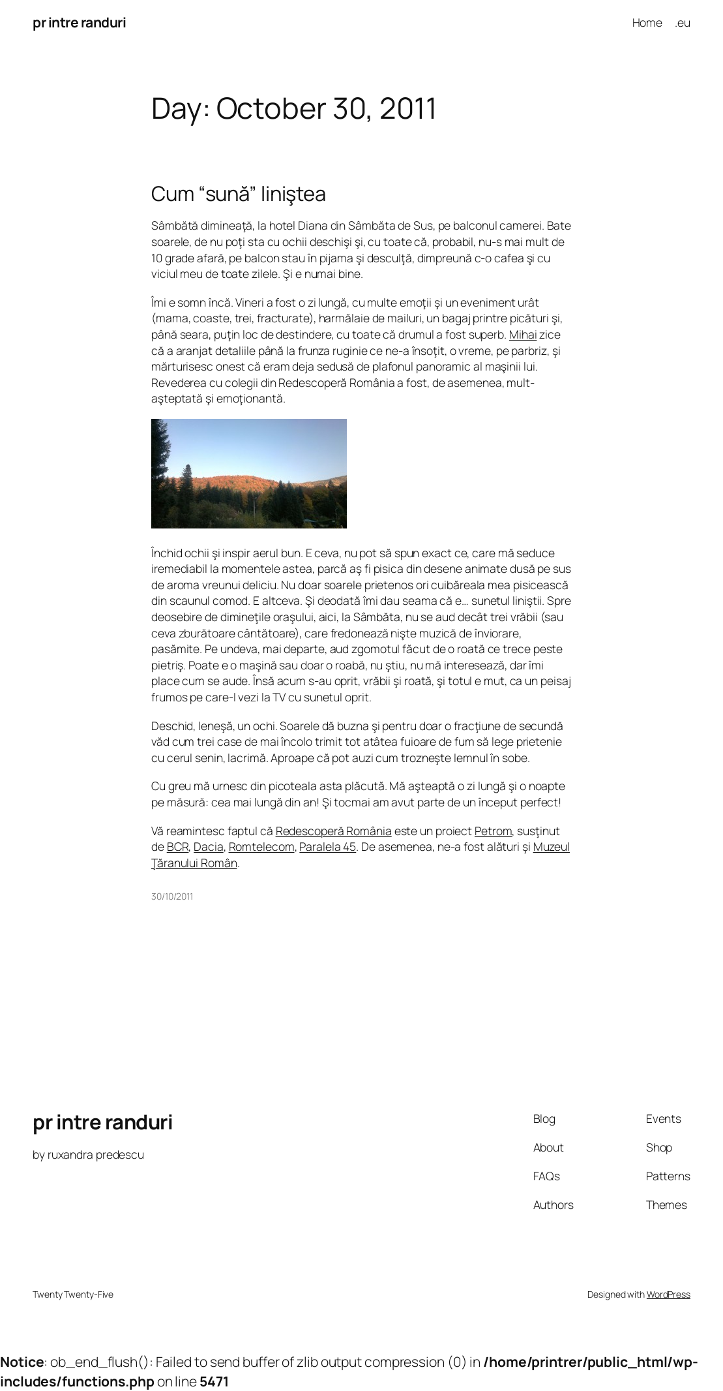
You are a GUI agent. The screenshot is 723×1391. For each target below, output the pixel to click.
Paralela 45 (327, 846)
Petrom (493, 830)
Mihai (523, 334)
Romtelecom (262, 846)
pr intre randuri (79, 22)
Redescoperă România (334, 830)
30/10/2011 (172, 896)
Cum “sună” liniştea (238, 193)
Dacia (209, 846)
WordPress (668, 1294)
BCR (178, 846)
